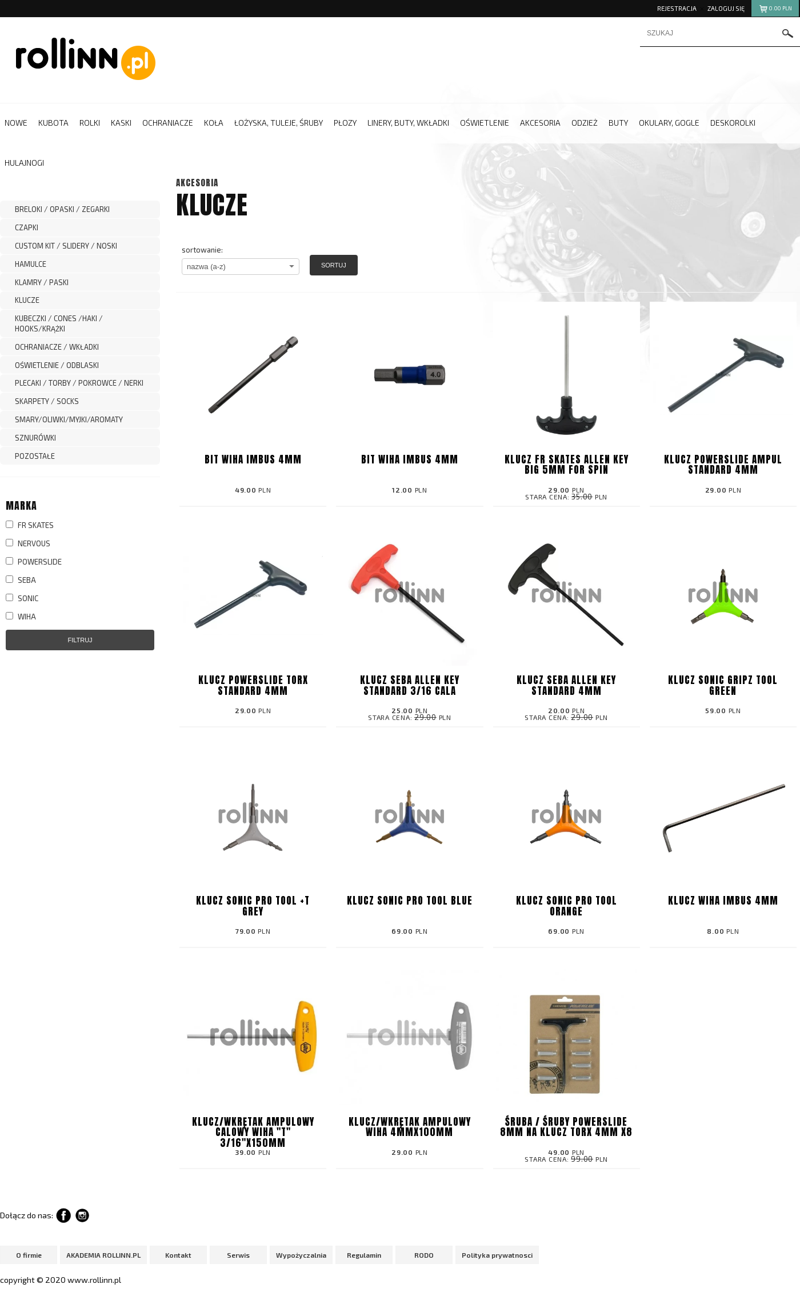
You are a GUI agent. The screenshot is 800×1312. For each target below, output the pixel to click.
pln (775, 10)
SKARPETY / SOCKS (47, 401)
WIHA (21, 616)
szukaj (788, 33)
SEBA (21, 580)
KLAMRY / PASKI (42, 282)
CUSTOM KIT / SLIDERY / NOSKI (66, 245)
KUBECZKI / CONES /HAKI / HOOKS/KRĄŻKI (59, 323)
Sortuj (333, 265)
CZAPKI (26, 227)
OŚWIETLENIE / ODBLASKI (57, 365)
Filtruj (79, 640)
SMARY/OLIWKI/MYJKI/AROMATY (69, 419)
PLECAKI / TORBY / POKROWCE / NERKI (79, 382)
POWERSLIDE (34, 561)
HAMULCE (30, 264)
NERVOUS (28, 543)
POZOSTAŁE (35, 456)
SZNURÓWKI (35, 437)
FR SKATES (30, 525)
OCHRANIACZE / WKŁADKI (57, 346)
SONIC (22, 598)
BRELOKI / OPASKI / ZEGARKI (62, 209)
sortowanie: (202, 249)
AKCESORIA (197, 182)
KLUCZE (27, 300)
